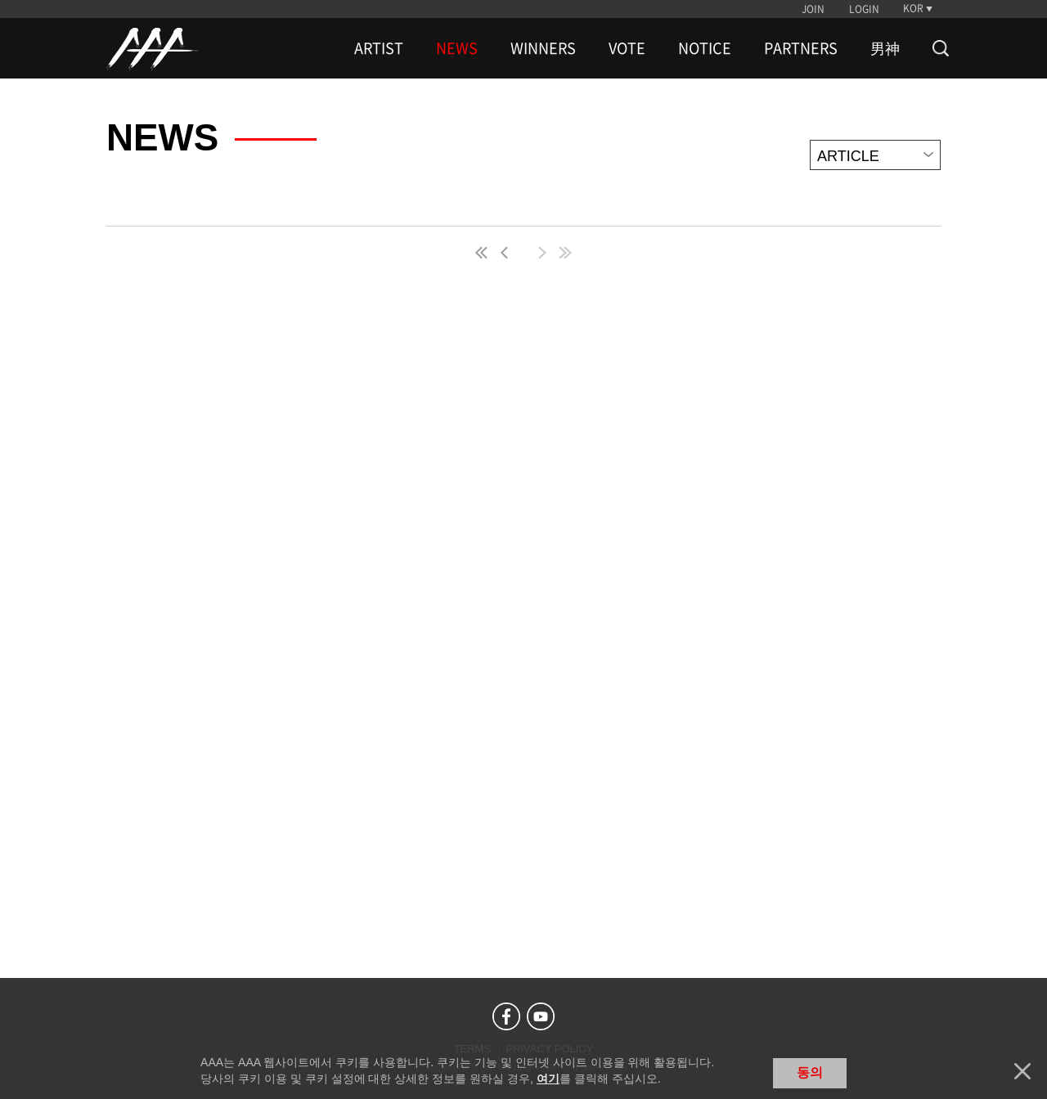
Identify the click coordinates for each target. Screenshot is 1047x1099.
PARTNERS (801, 48)
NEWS (457, 48)
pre (508, 252)
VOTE (627, 48)
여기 (548, 1078)
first (482, 252)
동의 (810, 1072)
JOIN (813, 9)
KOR (913, 8)
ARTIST (378, 48)
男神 (885, 48)
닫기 (1022, 1071)
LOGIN (864, 9)
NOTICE (704, 48)
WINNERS (543, 48)
